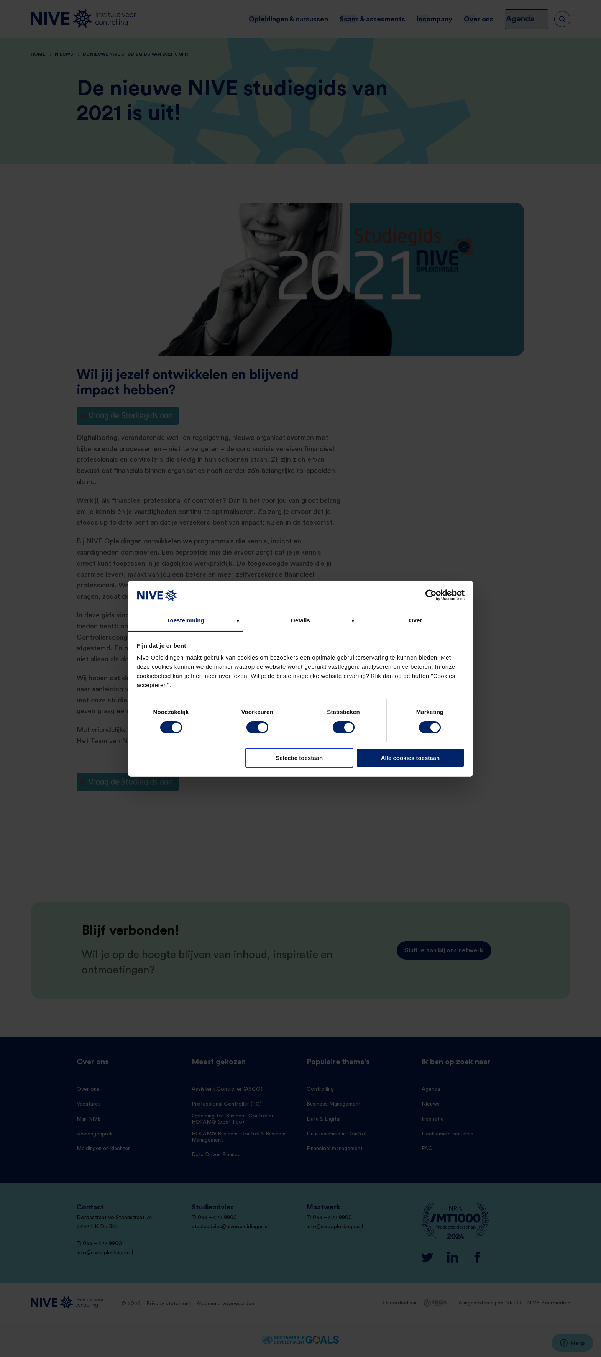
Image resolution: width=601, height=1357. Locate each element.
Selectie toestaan (299, 758)
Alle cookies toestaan (410, 758)
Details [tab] (300, 620)
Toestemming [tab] (185, 620)
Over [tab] (415, 620)
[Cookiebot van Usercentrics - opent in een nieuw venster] (431, 595)
